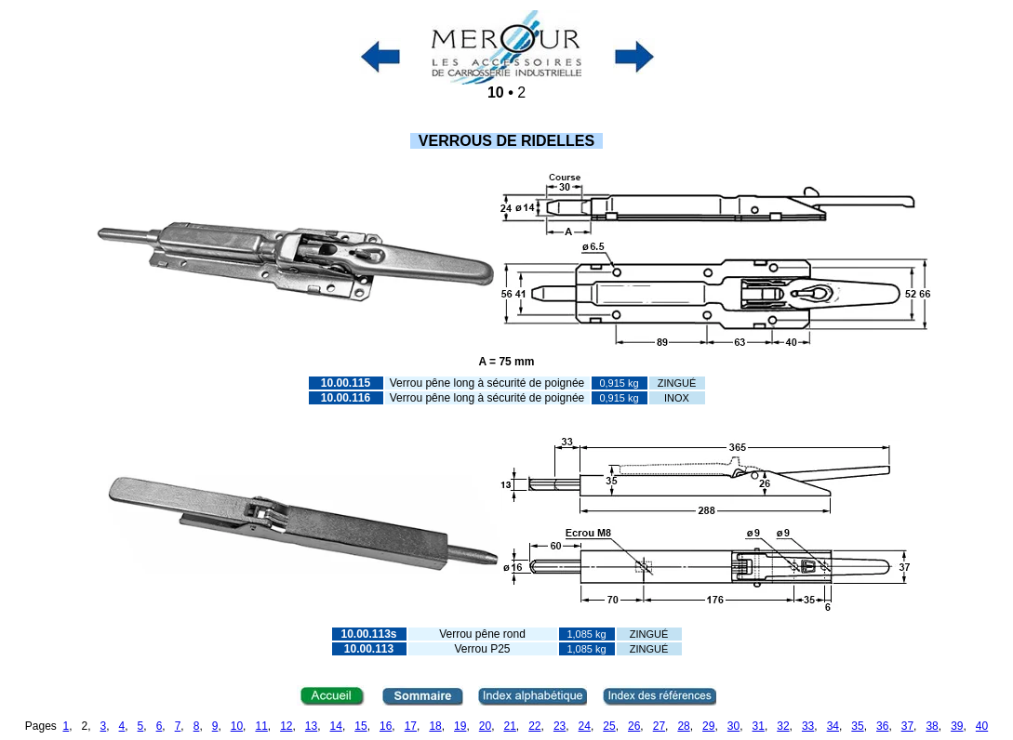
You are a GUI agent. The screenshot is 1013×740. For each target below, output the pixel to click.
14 (336, 726)
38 (932, 726)
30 (733, 726)
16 (386, 726)
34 (833, 726)
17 (411, 726)
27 (659, 726)
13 (311, 726)
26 (634, 726)
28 (683, 726)
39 (957, 726)
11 (261, 726)
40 (982, 726)
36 (882, 726)
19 (460, 726)
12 (286, 726)
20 (485, 726)
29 (708, 726)
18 (435, 726)
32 (783, 726)
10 (237, 726)
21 (509, 726)
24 (585, 726)
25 (609, 726)
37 (907, 726)
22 (534, 726)
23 (559, 726)
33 (808, 726)
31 (759, 726)
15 (360, 726)
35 (857, 726)
